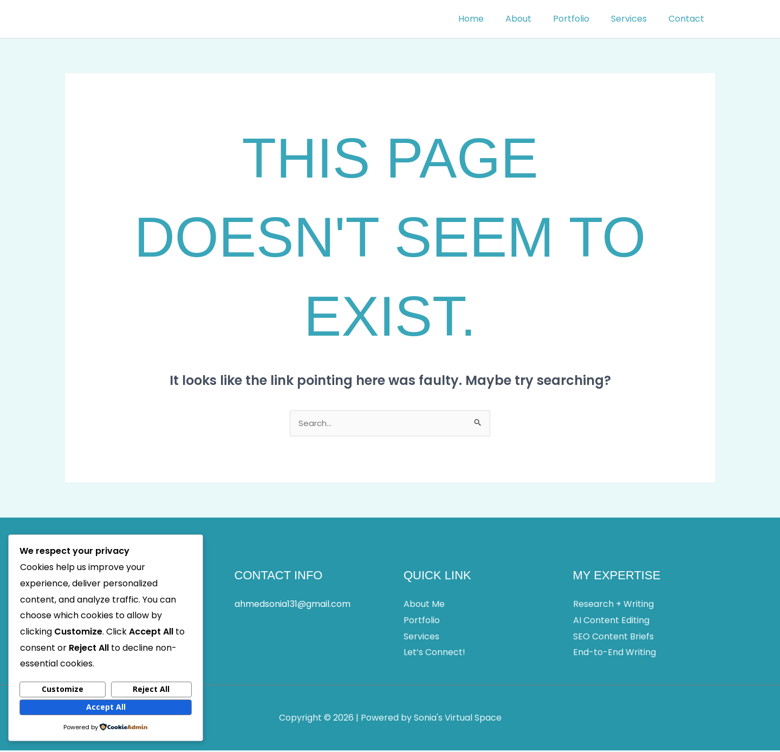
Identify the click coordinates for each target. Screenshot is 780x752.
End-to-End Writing (614, 654)
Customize (62, 689)
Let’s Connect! (434, 654)
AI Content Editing (611, 622)
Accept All (106, 707)
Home (490, 18)
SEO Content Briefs (613, 638)
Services (635, 18)
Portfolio (582, 18)
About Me (424, 605)
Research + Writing (613, 605)
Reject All (151, 689)
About (534, 18)
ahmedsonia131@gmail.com (292, 605)
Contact (688, 18)
